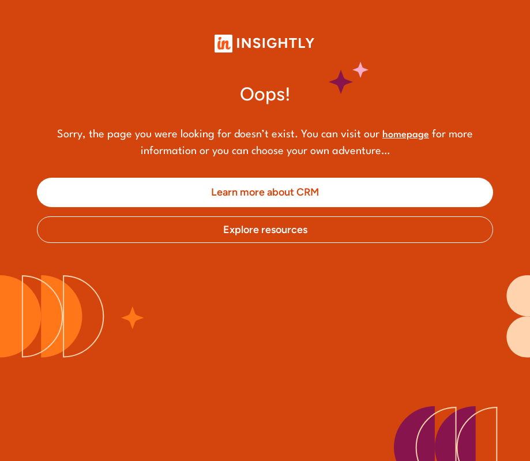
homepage (405, 135)
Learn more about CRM (265, 192)
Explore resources (265, 229)
